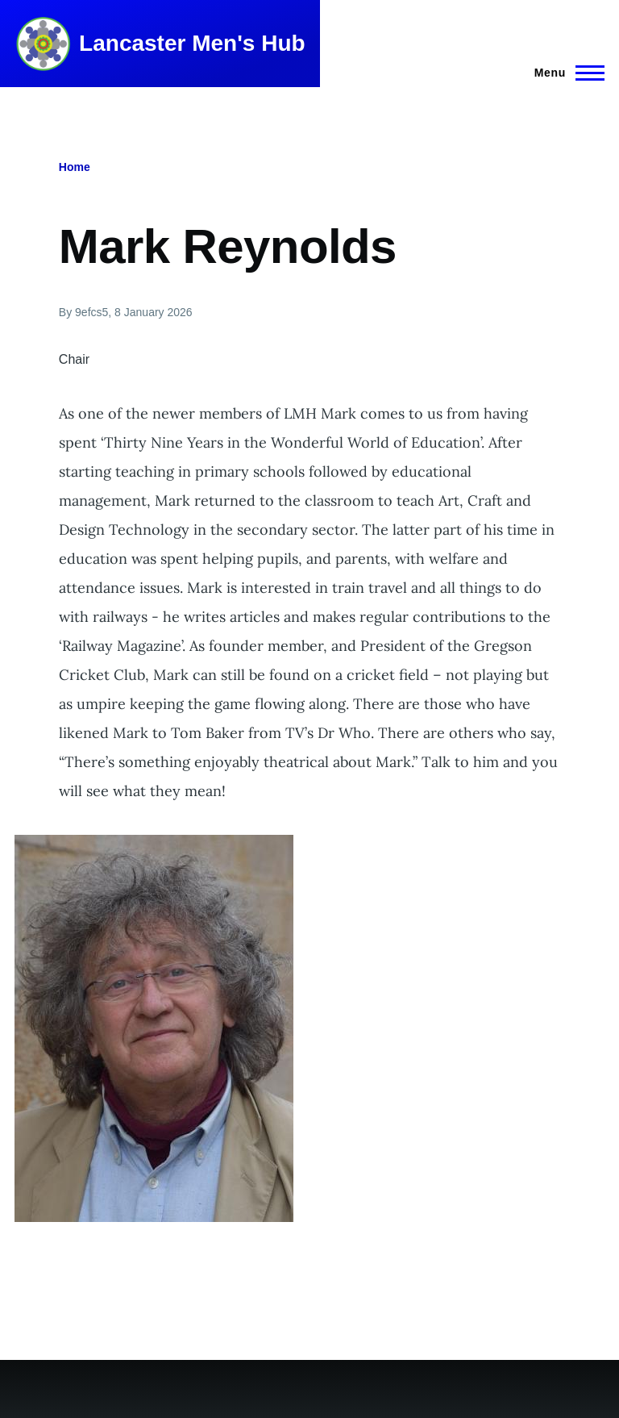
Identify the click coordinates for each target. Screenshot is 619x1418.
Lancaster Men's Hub (192, 43)
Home (74, 167)
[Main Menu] (564, 72)
